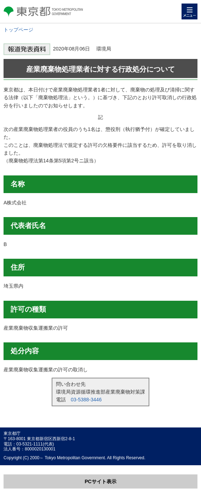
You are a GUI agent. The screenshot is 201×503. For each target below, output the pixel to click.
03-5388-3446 (86, 399)
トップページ (18, 29)
